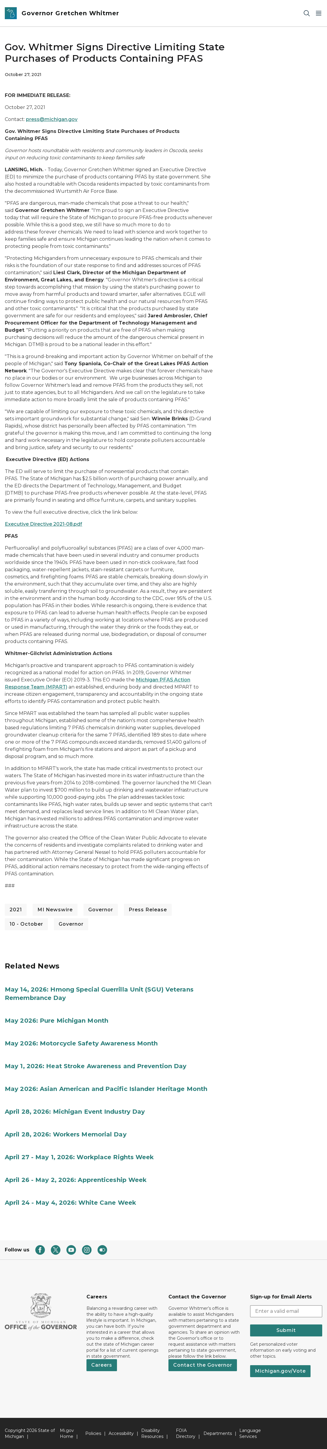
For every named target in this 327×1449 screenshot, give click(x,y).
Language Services (250, 1433)
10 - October (26, 924)
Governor (100, 910)
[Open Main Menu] (318, 13)
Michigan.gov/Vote (280, 1371)
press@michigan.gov (51, 119)
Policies (93, 1433)
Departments (217, 1433)
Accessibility (121, 1433)
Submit (286, 1330)
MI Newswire (55, 910)
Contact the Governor (202, 1365)
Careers (101, 1365)
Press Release (148, 910)
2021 (16, 910)
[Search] (306, 13)
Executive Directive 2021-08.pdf (43, 524)
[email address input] (286, 1311)
